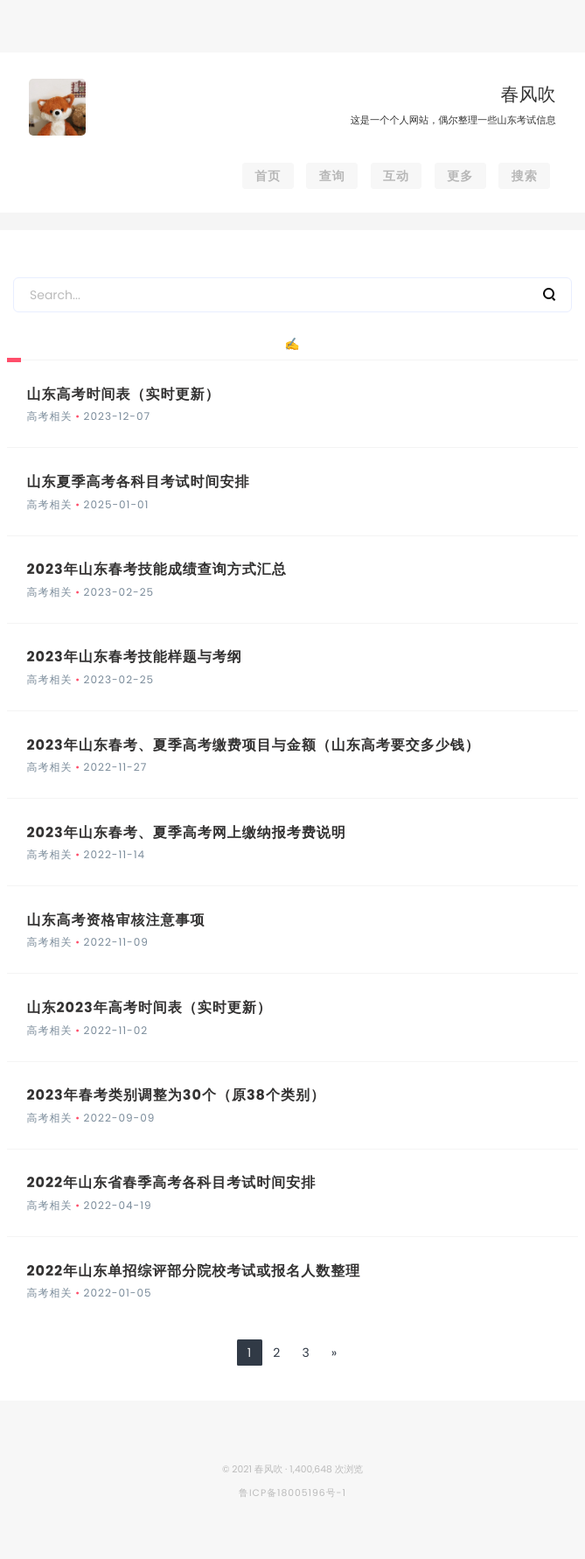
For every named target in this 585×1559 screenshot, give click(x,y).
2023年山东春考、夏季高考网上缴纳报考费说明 (185, 832)
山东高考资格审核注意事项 (115, 920)
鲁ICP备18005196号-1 (292, 1493)
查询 (332, 176)
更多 (460, 176)
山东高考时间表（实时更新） (122, 394)
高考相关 (49, 416)
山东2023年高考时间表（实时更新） (148, 1007)
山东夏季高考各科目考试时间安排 (137, 482)
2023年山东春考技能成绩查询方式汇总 (156, 569)
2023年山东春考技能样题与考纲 (133, 657)
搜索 (525, 176)
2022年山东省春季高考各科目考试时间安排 (171, 1182)
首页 (267, 176)
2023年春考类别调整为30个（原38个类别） (175, 1095)
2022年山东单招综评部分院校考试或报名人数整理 (193, 1271)
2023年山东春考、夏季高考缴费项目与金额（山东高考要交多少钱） (252, 745)
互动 (396, 176)
